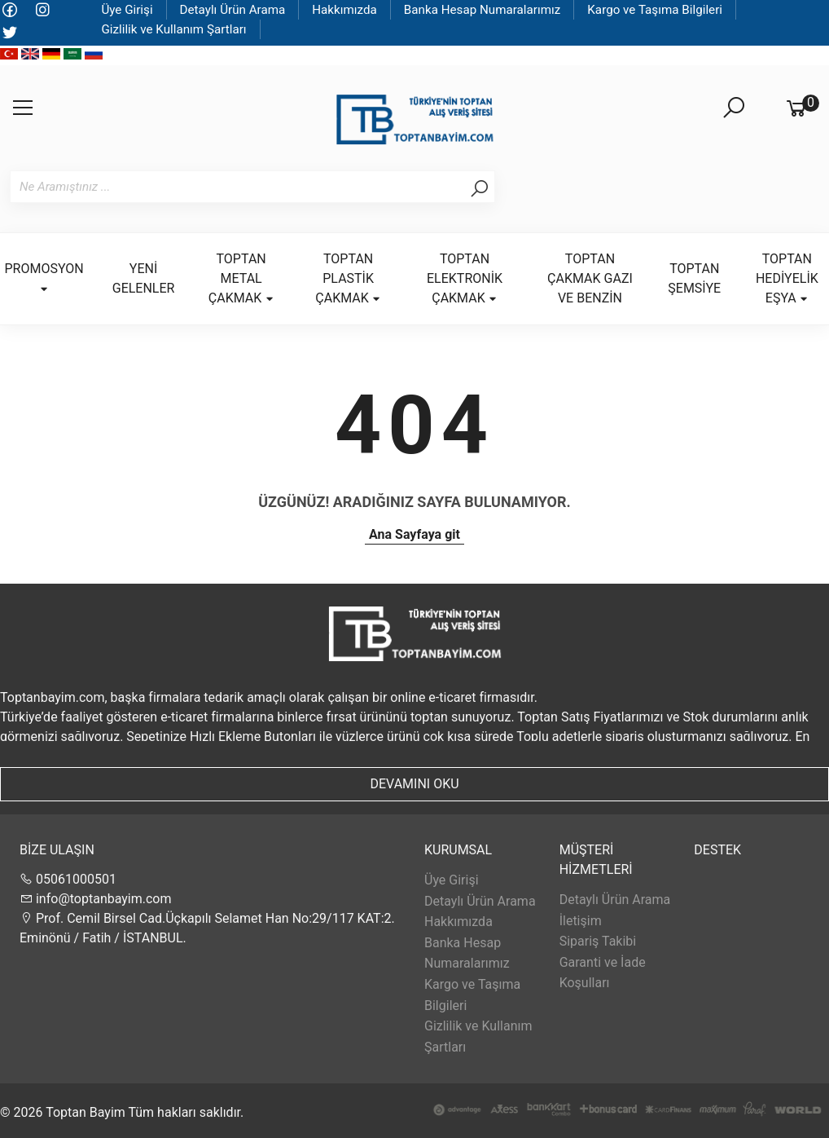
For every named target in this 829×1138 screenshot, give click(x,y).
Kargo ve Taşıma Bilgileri (654, 9)
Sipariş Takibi (598, 941)
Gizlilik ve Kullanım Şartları (173, 29)
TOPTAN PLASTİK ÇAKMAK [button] (348, 278)
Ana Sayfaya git (414, 534)
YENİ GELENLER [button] (143, 278)
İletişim (580, 920)
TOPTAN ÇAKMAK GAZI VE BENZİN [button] (590, 278)
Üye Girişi (126, 9)
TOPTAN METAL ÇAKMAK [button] (241, 278)
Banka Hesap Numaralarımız (482, 9)
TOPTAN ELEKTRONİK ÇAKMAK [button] (464, 278)
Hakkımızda (344, 9)
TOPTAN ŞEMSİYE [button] (694, 278)
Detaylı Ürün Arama (233, 9)
